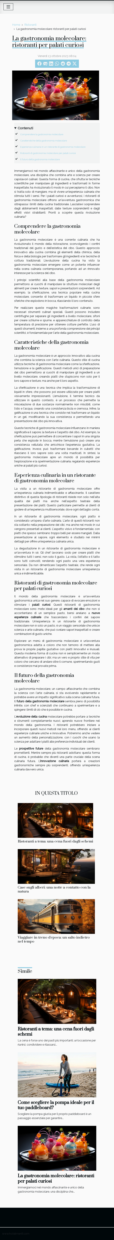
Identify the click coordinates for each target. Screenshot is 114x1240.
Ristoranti (30, 24)
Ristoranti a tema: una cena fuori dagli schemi (55, 841)
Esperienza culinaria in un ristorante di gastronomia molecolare (53, 146)
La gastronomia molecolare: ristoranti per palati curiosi (56, 1178)
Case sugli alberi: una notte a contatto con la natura (54, 889)
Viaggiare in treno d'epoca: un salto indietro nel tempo (54, 939)
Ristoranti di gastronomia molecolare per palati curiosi (48, 153)
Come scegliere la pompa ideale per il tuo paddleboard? (56, 1105)
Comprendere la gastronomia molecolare (41, 134)
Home (16, 24)
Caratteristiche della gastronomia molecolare (43, 140)
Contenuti (25, 128)
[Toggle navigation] (8, 6)
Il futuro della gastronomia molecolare (40, 159)
